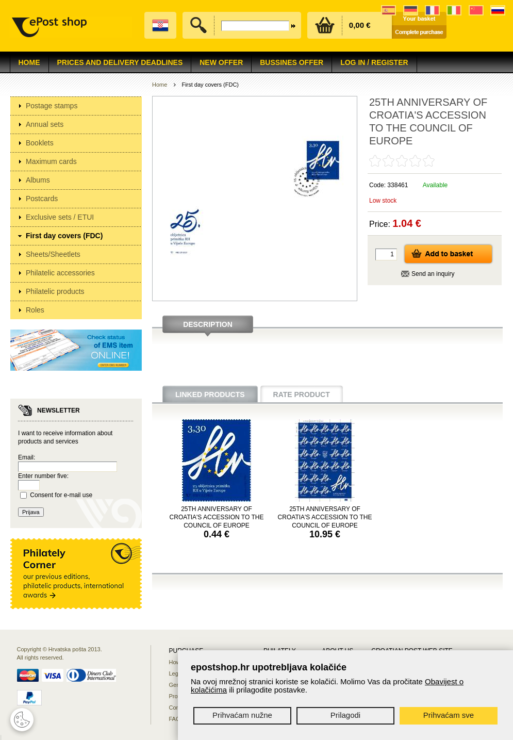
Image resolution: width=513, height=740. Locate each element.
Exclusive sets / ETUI (60, 217)
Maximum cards (51, 161)
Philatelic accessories (60, 273)
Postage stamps (51, 106)
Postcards (42, 198)
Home (29, 62)
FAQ (174, 719)
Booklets (40, 143)
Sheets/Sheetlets (53, 254)
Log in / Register (374, 62)
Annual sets (44, 124)
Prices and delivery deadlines (120, 62)
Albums (38, 180)
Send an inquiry (432, 273)
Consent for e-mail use (61, 495)
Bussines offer (291, 62)
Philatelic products (55, 291)
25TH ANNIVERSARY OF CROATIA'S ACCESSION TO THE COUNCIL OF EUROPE (217, 517)
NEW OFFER (221, 62)
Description (208, 324)
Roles (35, 310)
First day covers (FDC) (64, 236)
